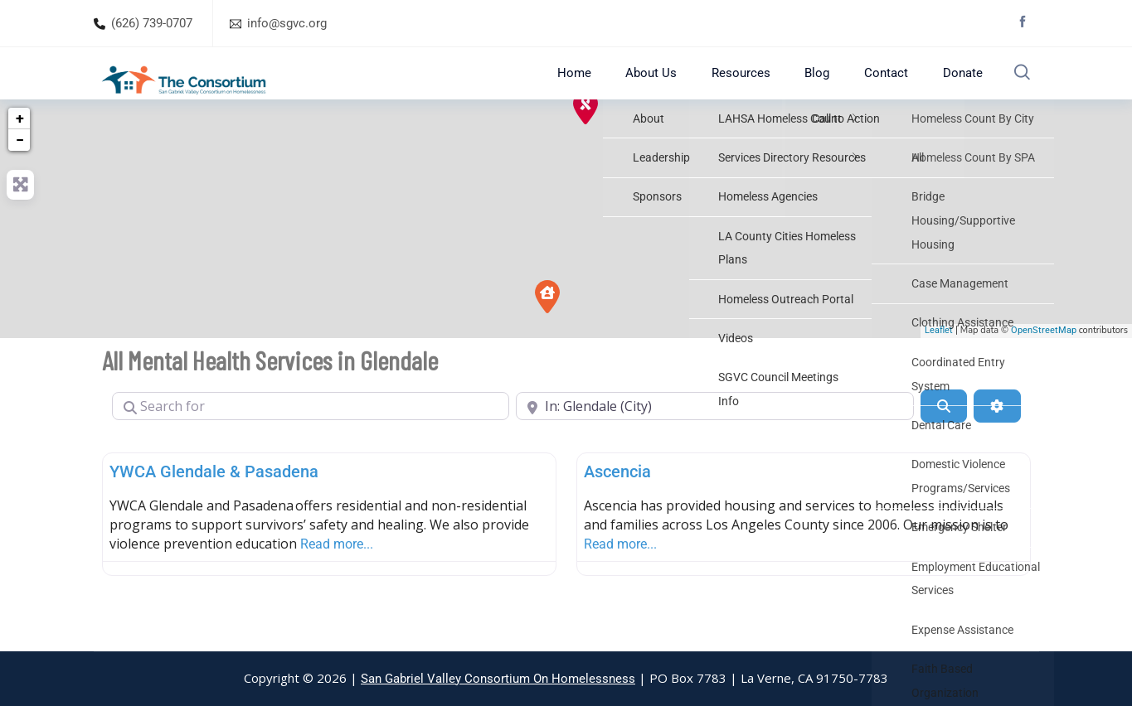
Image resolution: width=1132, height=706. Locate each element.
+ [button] (20, 148)
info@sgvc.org (287, 23)
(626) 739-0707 (151, 23)
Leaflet (939, 361)
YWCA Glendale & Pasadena (213, 502)
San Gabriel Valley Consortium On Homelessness (498, 678)
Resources (759, 88)
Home (612, 88)
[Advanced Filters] (997, 436)
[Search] (944, 436)
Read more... (336, 575)
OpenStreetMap (1043, 361)
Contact (885, 88)
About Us (679, 88)
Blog (826, 88)
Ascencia (617, 502)
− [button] (20, 170)
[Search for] (311, 437)
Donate (952, 88)
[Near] (715, 437)
